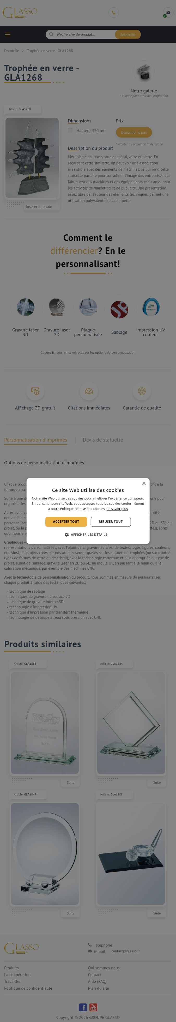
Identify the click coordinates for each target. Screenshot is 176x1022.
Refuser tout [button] (111, 521)
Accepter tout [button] (66, 521)
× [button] (144, 484)
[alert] (88, 511)
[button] (88, 534)
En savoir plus (117, 509)
